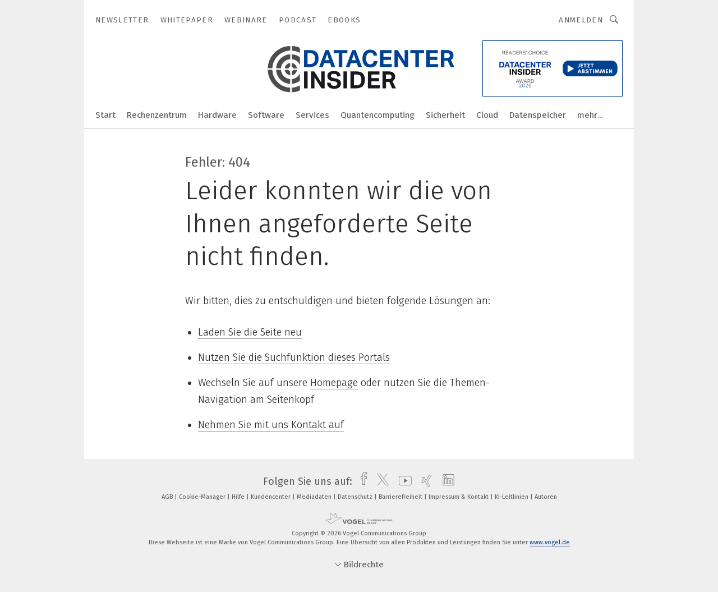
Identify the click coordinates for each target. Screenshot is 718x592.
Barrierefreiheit (401, 497)
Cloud (487, 115)
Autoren (546, 497)
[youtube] (402, 481)
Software (266, 115)
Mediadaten (315, 497)
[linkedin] (445, 481)
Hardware (217, 115)
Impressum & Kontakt (459, 497)
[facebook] (361, 481)
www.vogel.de (550, 542)
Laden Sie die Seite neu (250, 332)
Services (312, 115)
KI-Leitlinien (512, 497)
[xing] (424, 481)
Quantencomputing (377, 115)
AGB (168, 497)
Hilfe (239, 497)
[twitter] (380, 481)
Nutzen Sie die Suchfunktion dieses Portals (294, 357)
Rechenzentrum (157, 115)
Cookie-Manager (203, 497)
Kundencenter (271, 497)
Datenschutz (356, 497)
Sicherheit (445, 115)
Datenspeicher (537, 115)
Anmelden (581, 20)
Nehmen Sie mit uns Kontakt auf (271, 425)
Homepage (334, 383)
